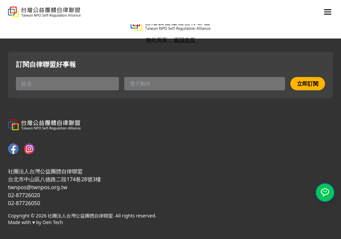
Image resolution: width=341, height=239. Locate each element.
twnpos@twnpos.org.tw (37, 187)
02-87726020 (24, 195)
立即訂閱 (307, 83)
